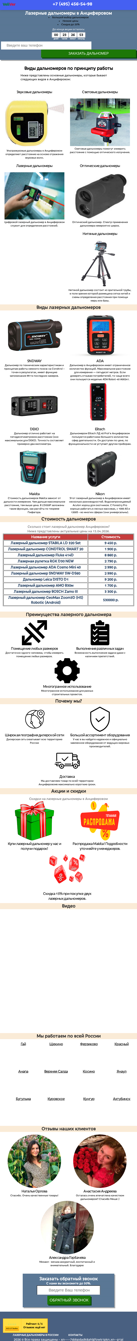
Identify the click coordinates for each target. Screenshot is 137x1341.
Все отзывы (12, 1321)
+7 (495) (72, 4)
